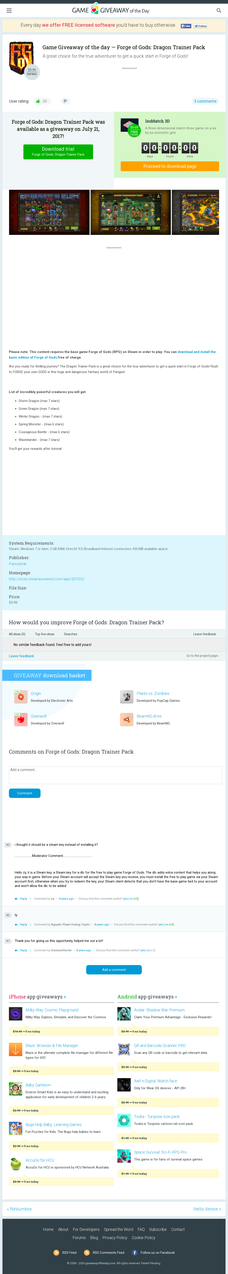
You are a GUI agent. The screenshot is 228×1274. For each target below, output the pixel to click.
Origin (36, 693)
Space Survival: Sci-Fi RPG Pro (160, 1152)
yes (125, 898)
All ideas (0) (17, 634)
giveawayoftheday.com (100, 1263)
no (131, 898)
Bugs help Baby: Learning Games (54, 1124)
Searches (70, 634)
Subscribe (158, 1229)
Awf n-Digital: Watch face (155, 1081)
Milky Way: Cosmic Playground (52, 1010)
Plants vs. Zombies (153, 693)
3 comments (205, 101)
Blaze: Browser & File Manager (52, 1045)
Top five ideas (44, 634)
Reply (23, 898)
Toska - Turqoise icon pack (157, 1116)
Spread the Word (118, 1229)
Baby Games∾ (38, 1085)
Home (48, 1229)
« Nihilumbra (19, 1209)
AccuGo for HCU (40, 1160)
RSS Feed (69, 1253)
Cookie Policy (143, 1237)
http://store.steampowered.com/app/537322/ (47, 579)
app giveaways (37, 996)
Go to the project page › (203, 655)
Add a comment (114, 970)
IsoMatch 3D (157, 121)
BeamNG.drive (149, 716)
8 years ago (66, 898)
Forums (79, 1237)
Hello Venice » (207, 1209)
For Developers (86, 1229)
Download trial (58, 151)
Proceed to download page (170, 166)
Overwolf (39, 716)
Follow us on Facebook (158, 1253)
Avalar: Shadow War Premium (159, 1010)
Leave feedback (204, 634)
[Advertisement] (132, 81)
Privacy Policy (114, 1237)
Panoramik (17, 564)
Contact (178, 1229)
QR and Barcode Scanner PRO (160, 1045)
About (63, 1229)
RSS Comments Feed (108, 1253)
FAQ (141, 1229)
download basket (49, 675)
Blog (94, 1237)
